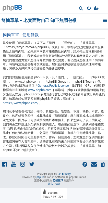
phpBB (40, 177)
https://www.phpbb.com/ (21, 103)
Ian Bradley (64, 173)
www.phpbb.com (39, 90)
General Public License (53, 85)
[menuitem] (81, 9)
